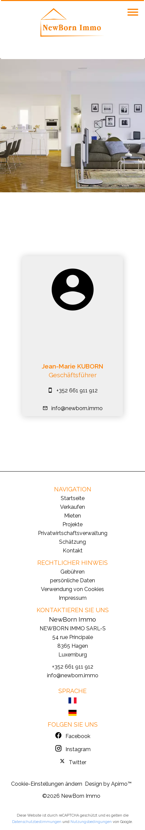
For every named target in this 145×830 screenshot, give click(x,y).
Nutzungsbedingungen (91, 822)
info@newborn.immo (77, 408)
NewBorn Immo (72, 619)
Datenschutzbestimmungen (36, 822)
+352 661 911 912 (77, 390)
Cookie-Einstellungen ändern (46, 784)
